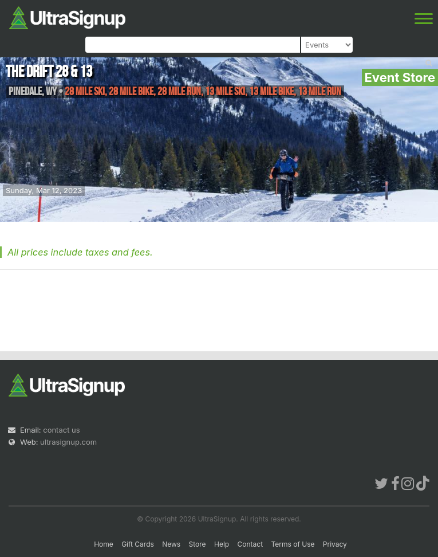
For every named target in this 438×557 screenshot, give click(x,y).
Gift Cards (137, 544)
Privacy (335, 544)
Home (103, 544)
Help (221, 544)
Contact (250, 544)
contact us (61, 429)
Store (197, 544)
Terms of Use (292, 544)
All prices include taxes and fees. (80, 252)
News (171, 544)
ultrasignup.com (68, 441)
